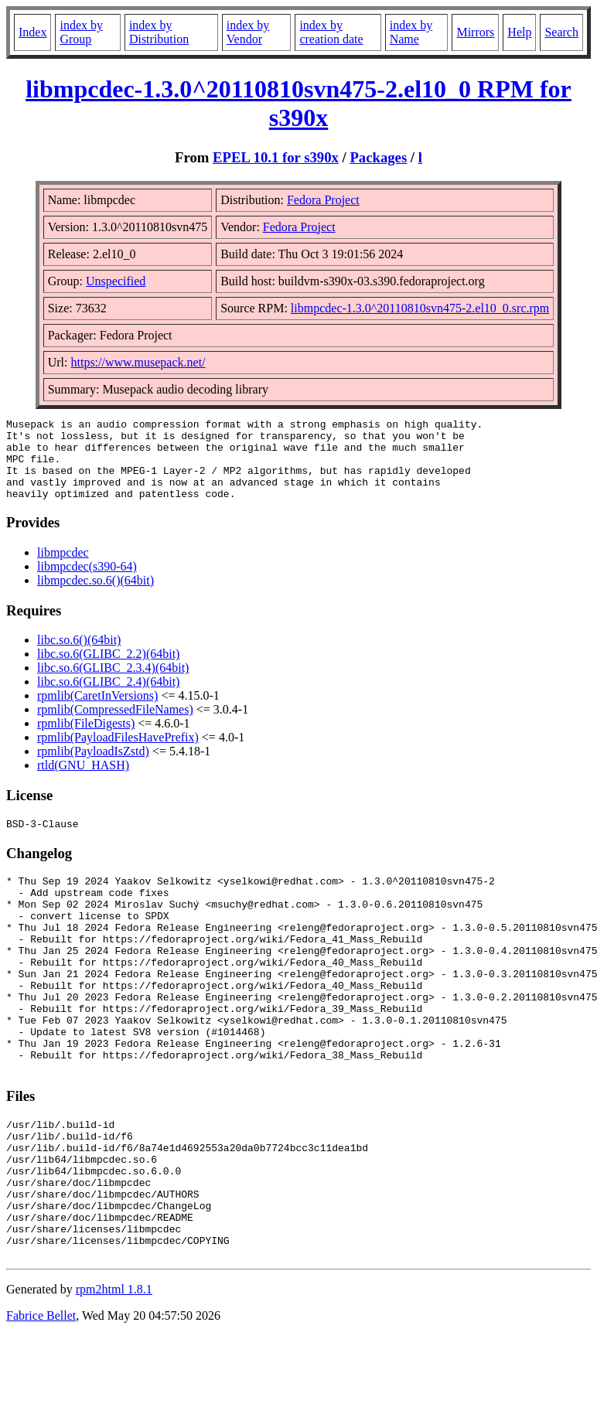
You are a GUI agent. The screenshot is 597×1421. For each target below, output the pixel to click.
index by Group (81, 32)
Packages (378, 157)
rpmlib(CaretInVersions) (97, 711)
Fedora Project (323, 199)
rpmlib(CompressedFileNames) (115, 725)
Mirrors (475, 32)
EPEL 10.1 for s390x (276, 157)
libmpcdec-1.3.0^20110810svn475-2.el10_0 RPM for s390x (298, 103)
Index (32, 32)
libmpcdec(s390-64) (87, 582)
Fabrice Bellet (41, 1401)
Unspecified (115, 281)
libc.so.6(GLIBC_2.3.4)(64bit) (113, 683)
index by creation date (331, 32)
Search (561, 32)
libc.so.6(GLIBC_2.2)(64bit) (108, 669)
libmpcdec (63, 568)
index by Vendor (248, 32)
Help (519, 32)
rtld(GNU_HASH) (83, 781)
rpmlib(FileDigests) (86, 739)
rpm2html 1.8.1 (114, 1375)
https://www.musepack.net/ (138, 362)
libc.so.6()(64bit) (79, 656)
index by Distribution (159, 32)
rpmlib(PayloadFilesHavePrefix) (118, 753)
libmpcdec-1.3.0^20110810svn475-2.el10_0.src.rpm (420, 308)
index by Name (411, 32)
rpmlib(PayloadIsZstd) (93, 767)
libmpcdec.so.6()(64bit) (95, 596)
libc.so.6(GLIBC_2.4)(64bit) (108, 697)
